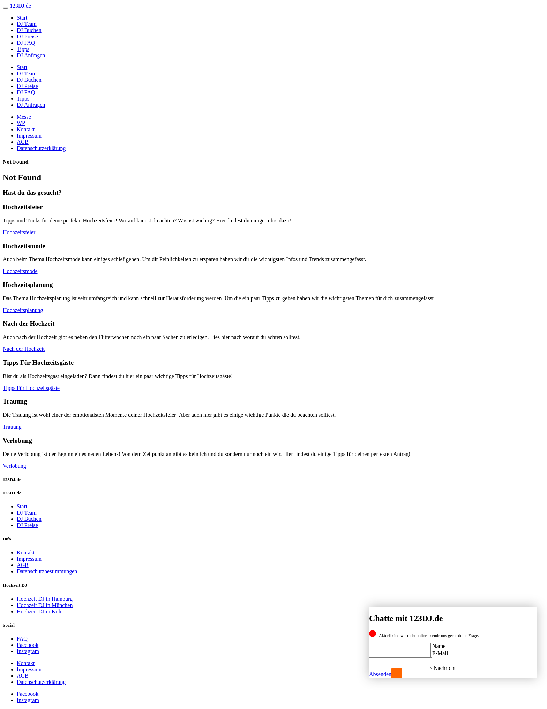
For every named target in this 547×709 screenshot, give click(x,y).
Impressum (29, 136)
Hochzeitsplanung (23, 310)
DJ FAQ (26, 43)
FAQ (22, 639)
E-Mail (440, 651)
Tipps (23, 49)
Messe (24, 117)
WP (21, 123)
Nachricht (452, 668)
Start (22, 18)
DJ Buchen (29, 30)
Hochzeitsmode (20, 271)
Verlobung (14, 466)
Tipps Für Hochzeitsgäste (31, 388)
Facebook (27, 645)
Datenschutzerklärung (41, 148)
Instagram (28, 651)
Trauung (12, 427)
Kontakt (26, 129)
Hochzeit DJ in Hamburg (45, 599)
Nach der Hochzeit (24, 349)
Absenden (380, 674)
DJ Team (27, 24)
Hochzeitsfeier (19, 232)
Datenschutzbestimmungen (47, 571)
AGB (23, 142)
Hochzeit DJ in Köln (40, 611)
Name (438, 644)
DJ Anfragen (31, 55)
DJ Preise (27, 36)
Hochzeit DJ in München (45, 605)
